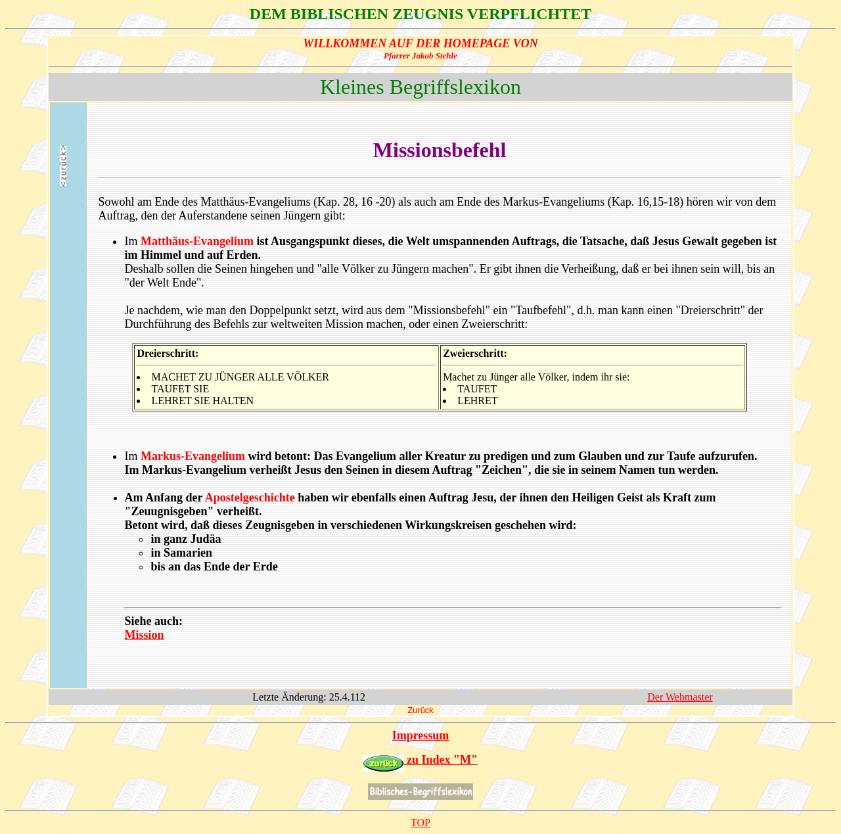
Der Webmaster (679, 697)
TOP (420, 822)
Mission (144, 634)
